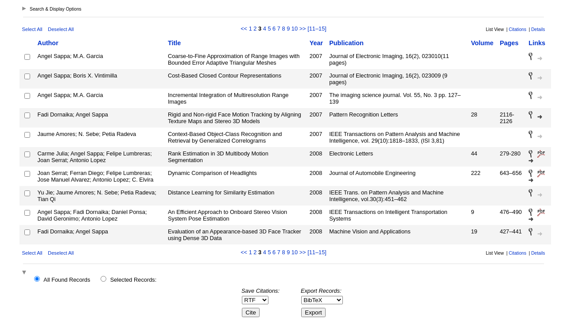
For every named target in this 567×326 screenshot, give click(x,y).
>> (302, 28)
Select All (32, 29)
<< (244, 28)
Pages (509, 43)
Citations (517, 29)
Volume (482, 43)
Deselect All (61, 29)
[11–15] (316, 28)
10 (294, 28)
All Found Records (66, 279)
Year (316, 43)
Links (536, 43)
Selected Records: (133, 279)
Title (174, 43)
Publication (346, 43)
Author (48, 43)
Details (538, 29)
